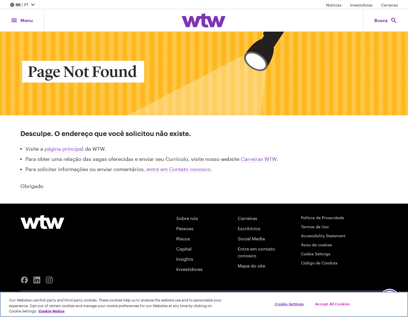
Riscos (183, 238)
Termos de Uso (315, 226)
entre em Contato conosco (178, 169)
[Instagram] (49, 280)
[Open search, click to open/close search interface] (386, 20)
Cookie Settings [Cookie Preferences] (315, 253)
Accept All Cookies (332, 303)
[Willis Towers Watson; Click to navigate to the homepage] (203, 20)
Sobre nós (187, 218)
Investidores (361, 5)
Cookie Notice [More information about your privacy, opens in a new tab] (52, 311)
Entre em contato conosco (256, 252)
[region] (204, 304)
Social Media (251, 238)
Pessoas (185, 228)
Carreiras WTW (259, 159)
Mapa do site (251, 265)
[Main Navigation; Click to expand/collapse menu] (22, 20)
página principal (64, 149)
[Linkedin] (37, 280)
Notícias (333, 5)
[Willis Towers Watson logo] (42, 222)
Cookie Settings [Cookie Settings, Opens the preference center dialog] (289, 303)
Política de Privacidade (322, 217)
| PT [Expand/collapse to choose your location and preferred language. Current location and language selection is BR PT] (23, 5)
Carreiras (389, 5)
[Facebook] (24, 280)
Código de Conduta (319, 262)
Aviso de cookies (316, 244)
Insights (184, 259)
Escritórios (249, 228)
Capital (184, 248)
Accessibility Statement (323, 235)
